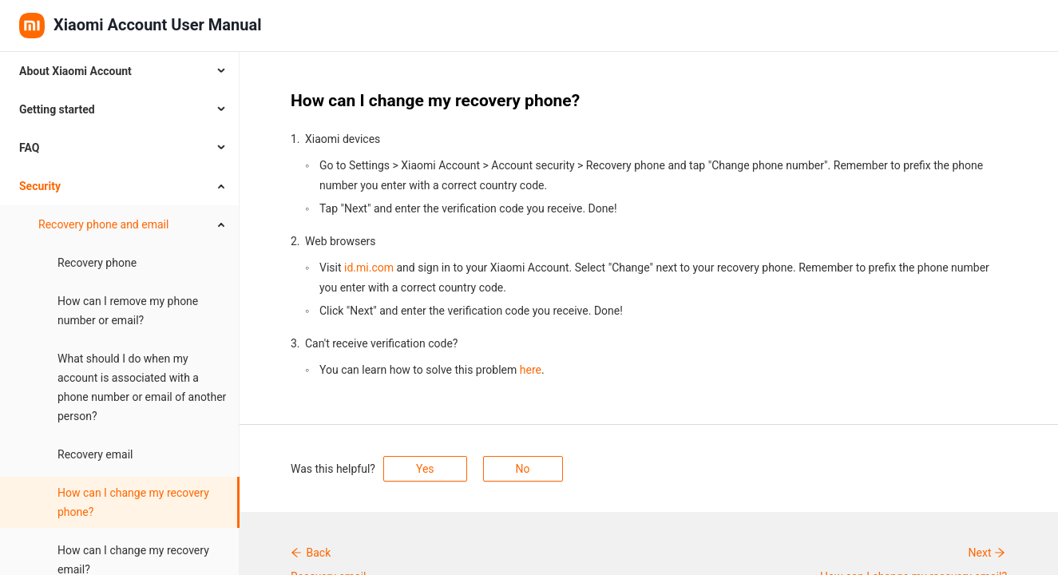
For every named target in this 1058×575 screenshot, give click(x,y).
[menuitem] (120, 71)
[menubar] (120, 313)
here (530, 369)
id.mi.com (369, 267)
